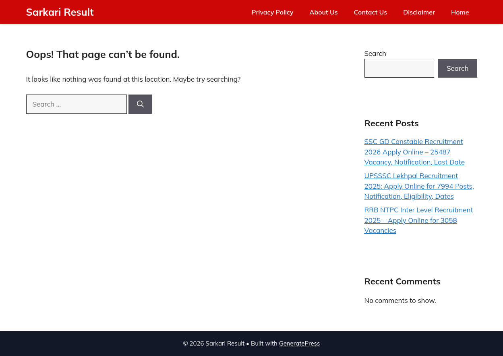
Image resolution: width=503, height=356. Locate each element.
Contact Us (370, 12)
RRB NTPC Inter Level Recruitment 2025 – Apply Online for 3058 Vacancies (418, 220)
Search (375, 53)
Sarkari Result (60, 12)
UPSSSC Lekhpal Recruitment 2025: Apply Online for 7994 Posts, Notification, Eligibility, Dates (419, 185)
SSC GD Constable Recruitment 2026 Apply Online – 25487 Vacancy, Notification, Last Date (414, 151)
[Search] (140, 104)
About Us (324, 12)
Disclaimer (419, 12)
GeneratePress (299, 343)
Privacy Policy (273, 12)
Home (460, 12)
